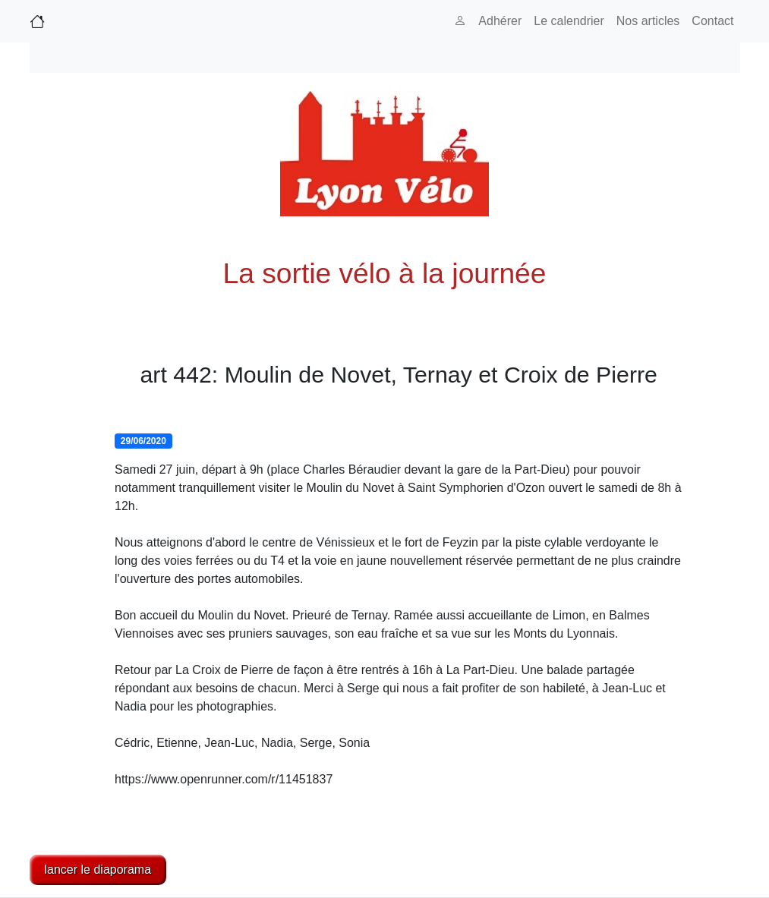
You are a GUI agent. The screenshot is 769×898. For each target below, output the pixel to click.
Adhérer (500, 20)
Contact (712, 20)
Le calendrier (569, 20)
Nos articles (648, 20)
